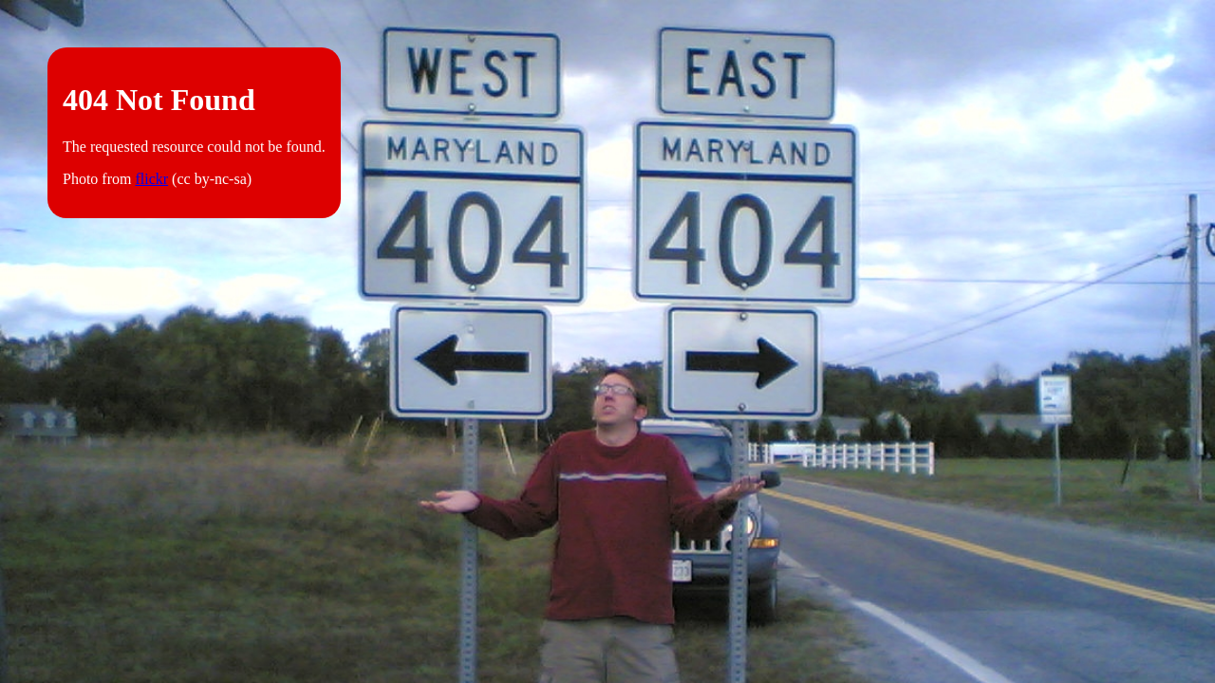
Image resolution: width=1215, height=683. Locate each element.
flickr (151, 179)
